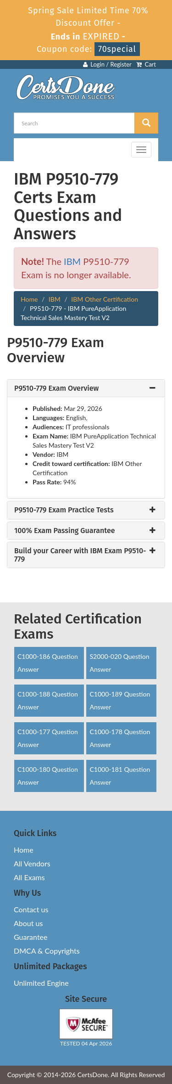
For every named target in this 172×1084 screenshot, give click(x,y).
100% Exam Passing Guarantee (64, 531)
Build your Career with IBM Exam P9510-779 (80, 555)
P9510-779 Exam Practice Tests (64, 510)
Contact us (31, 909)
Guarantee (30, 936)
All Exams (29, 877)
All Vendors (32, 863)
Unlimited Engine (41, 982)
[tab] (86, 388)
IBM (72, 261)
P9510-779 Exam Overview (56, 388)
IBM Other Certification (104, 299)
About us (28, 923)
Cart (146, 64)
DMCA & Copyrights (47, 950)
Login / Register (107, 64)
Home (29, 299)
